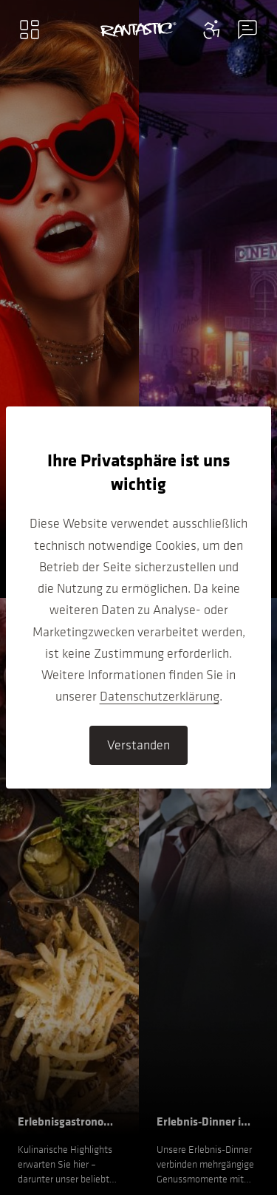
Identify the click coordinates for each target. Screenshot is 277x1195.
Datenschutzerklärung (159, 696)
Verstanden (138, 745)
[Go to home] (138, 29)
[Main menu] (29, 29)
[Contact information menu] (212, 29)
